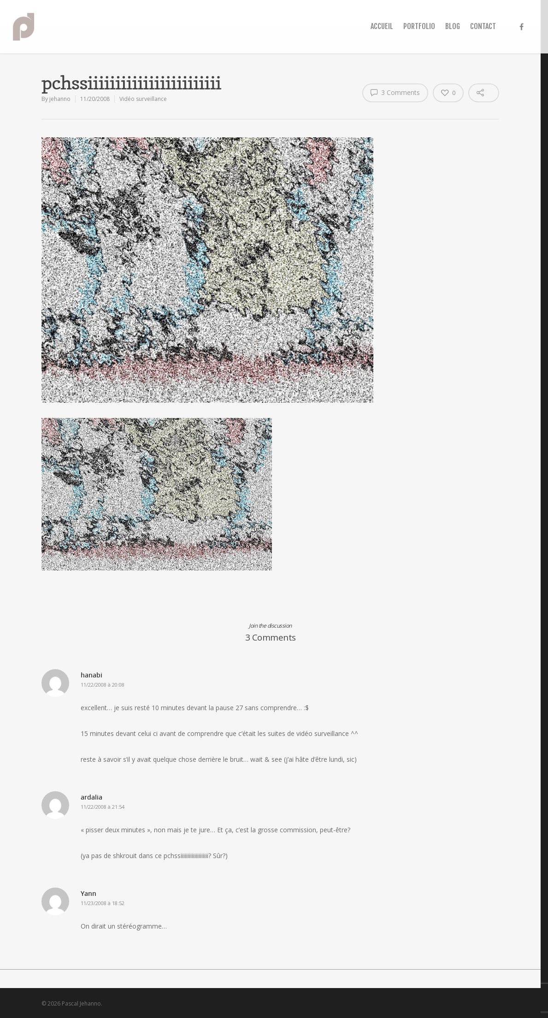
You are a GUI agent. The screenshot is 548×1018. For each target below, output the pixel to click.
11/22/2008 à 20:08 (102, 684)
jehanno (60, 99)
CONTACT (483, 26)
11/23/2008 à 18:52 (102, 903)
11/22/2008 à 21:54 (102, 806)
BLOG (452, 26)
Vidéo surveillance (143, 99)
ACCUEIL (382, 26)
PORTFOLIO (419, 26)
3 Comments (395, 92)
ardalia (91, 797)
